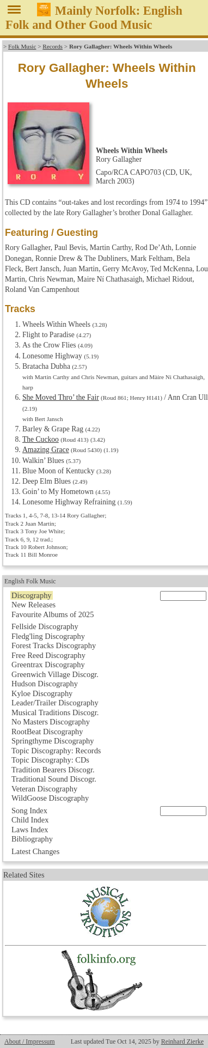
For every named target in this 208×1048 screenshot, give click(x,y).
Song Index (29, 810)
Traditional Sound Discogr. (53, 779)
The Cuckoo (40, 439)
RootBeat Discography (47, 731)
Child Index (29, 819)
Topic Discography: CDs (50, 759)
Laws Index (29, 829)
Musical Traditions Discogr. (55, 712)
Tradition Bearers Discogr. (53, 769)
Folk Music (22, 46)
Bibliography (32, 838)
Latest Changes (35, 851)
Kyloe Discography (41, 693)
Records (52, 46)
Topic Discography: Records (56, 750)
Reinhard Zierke (182, 1041)
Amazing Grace (45, 450)
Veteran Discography (44, 788)
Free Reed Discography (48, 655)
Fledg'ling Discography (48, 636)
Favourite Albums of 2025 (52, 614)
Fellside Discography (44, 626)
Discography (31, 595)
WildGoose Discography (50, 798)
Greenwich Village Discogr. (55, 674)
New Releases (33, 604)
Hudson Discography (44, 683)
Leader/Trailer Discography (55, 702)
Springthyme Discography (52, 740)
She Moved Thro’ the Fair (60, 397)
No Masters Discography (50, 721)
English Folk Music (30, 581)
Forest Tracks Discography (53, 645)
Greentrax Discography (48, 664)
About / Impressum (29, 1041)
